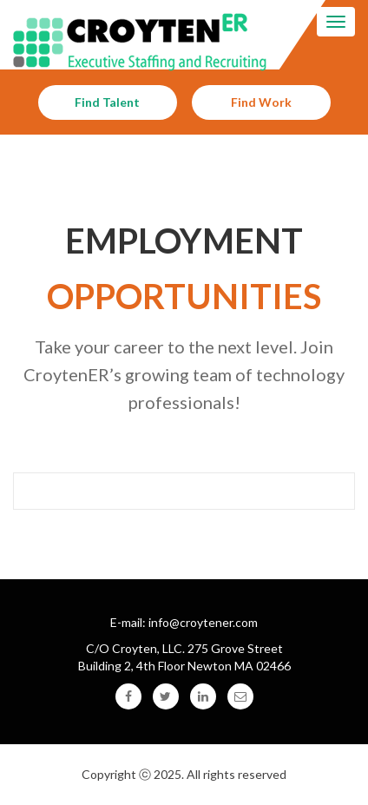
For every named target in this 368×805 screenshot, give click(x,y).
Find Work (261, 102)
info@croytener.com (203, 622)
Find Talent (107, 102)
